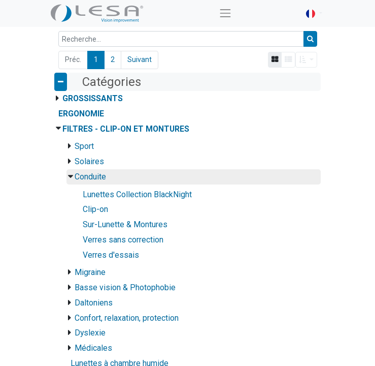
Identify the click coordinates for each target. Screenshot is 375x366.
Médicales (93, 348)
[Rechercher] (310, 39)
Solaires (89, 161)
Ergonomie (81, 113)
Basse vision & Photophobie (125, 287)
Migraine (90, 272)
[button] (306, 60)
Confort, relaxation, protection (127, 318)
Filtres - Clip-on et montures (125, 129)
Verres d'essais (111, 255)
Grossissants (92, 98)
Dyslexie (90, 333)
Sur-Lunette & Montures (125, 224)
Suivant (139, 59)
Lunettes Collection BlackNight (137, 194)
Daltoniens (94, 303)
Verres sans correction (123, 240)
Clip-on (95, 209)
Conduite (90, 176)
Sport (84, 146)
